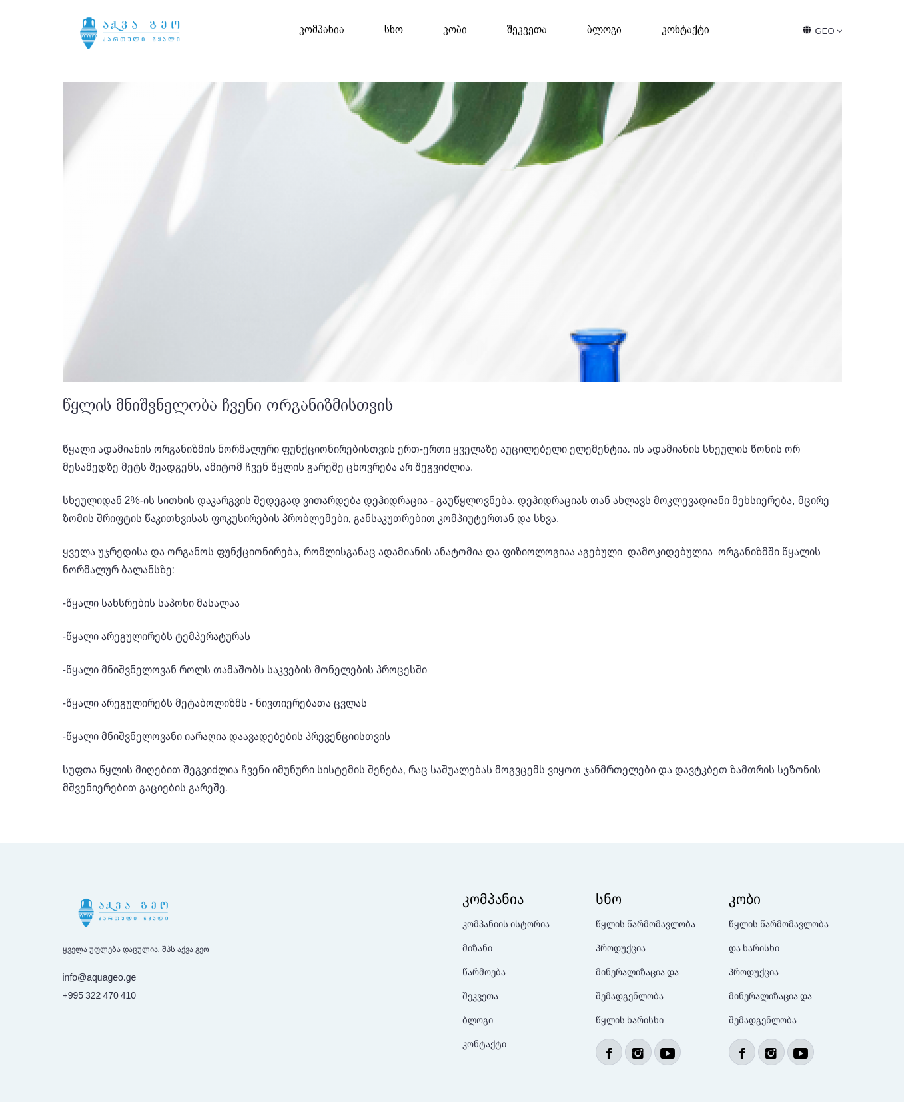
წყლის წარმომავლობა (645, 923)
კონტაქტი (685, 30)
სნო (393, 30)
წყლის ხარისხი (630, 1019)
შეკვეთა (527, 30)
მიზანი (477, 947)
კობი (455, 30)
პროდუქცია (621, 947)
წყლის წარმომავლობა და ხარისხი (779, 935)
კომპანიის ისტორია (506, 923)
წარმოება (484, 971)
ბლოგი (604, 30)
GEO (828, 31)
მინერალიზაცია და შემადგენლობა (637, 983)
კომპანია (321, 30)
